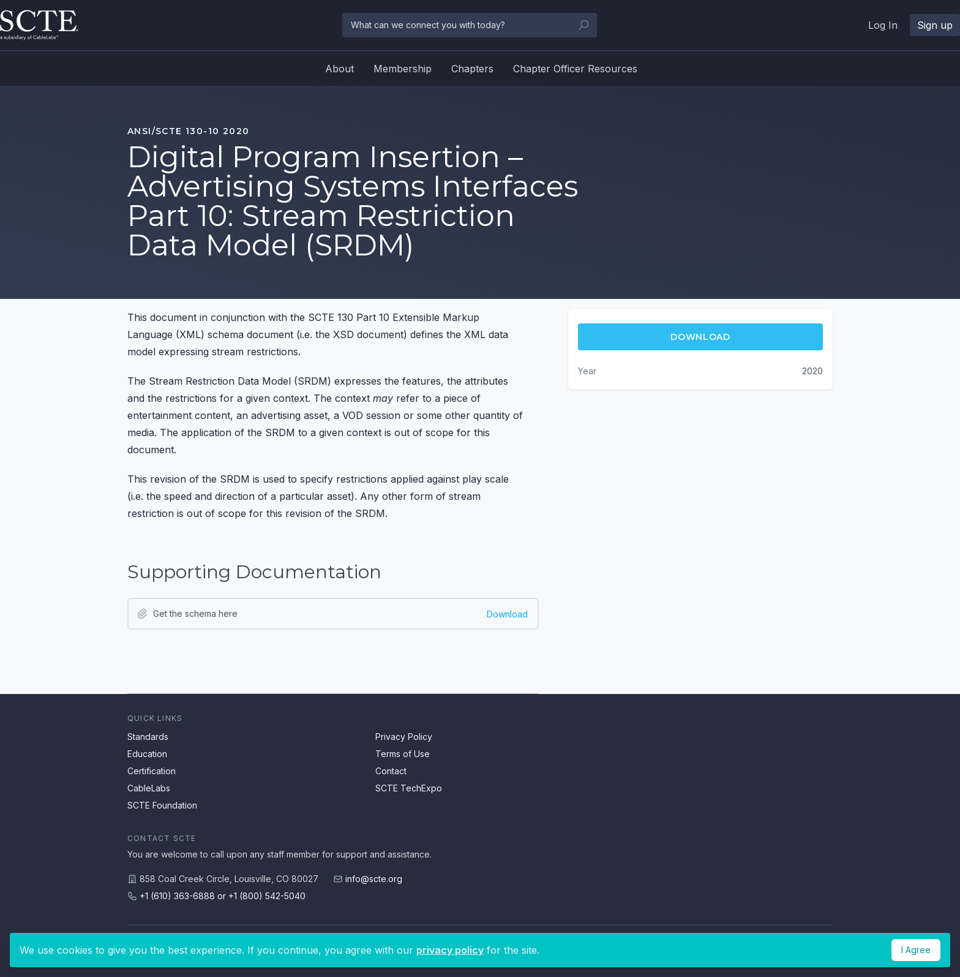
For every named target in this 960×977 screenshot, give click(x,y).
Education (147, 754)
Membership (402, 68)
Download (507, 614)
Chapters (472, 68)
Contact (391, 771)
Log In (883, 25)
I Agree (916, 950)
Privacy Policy (403, 736)
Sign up (935, 25)
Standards (147, 736)
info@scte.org (373, 878)
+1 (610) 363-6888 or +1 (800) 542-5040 (223, 896)
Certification (151, 771)
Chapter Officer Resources (575, 68)
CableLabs (148, 788)
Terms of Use (402, 754)
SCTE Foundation (162, 805)
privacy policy (450, 950)
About (339, 68)
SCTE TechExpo (408, 788)
